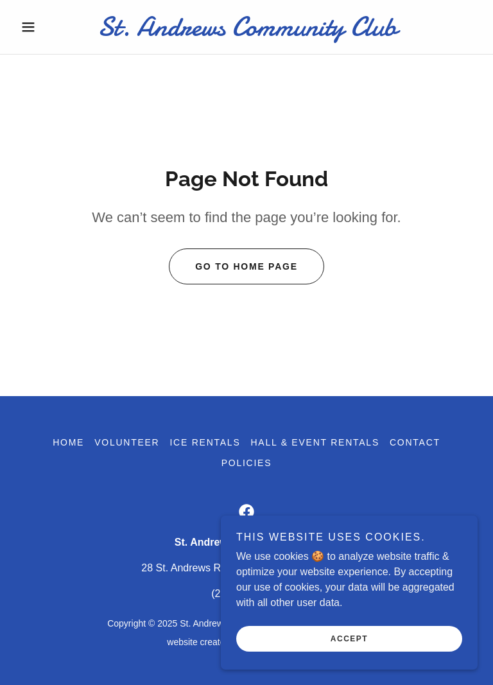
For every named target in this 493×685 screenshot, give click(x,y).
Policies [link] (246, 463)
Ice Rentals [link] (204, 442)
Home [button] (68, 442)
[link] (246, 31)
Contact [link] (415, 442)
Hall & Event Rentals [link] (315, 442)
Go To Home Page (246, 266)
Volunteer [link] (126, 442)
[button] (50, 27)
